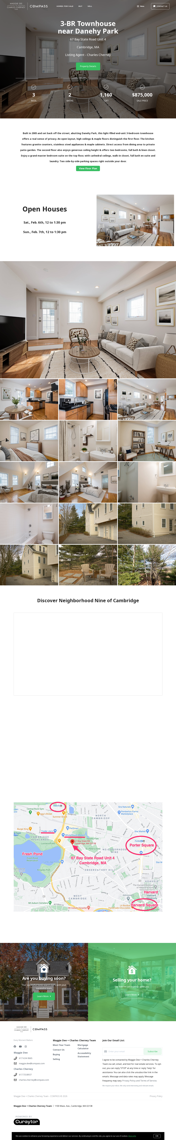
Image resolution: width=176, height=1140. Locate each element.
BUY (80, 6)
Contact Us (58, 1049)
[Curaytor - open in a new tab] (27, 1124)
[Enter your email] (125, 1051)
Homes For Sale (65, 6)
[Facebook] (15, 1046)
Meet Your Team (61, 1045)
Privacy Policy (156, 1096)
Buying (56, 1054)
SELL (90, 6)
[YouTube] (20, 1046)
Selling (56, 1059)
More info (132, 1136)
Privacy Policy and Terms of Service (139, 1080)
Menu (140, 6)
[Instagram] (26, 1046)
